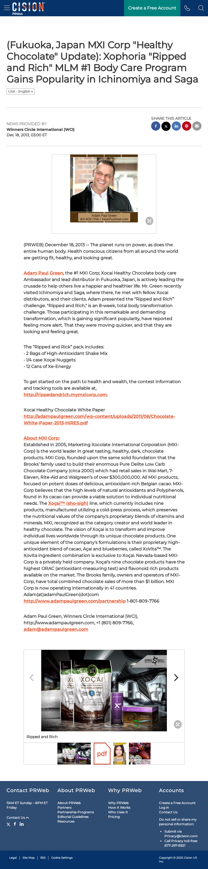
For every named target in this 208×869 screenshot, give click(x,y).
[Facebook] (14, 824)
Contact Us (17, 818)
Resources (65, 821)
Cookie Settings (62, 857)
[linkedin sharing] (176, 126)
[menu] (7, 8)
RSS (43, 857)
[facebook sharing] (155, 126)
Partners (64, 807)
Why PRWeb (118, 803)
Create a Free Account (177, 803)
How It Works (119, 807)
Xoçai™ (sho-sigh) (68, 503)
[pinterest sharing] (186, 126)
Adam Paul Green (43, 273)
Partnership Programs (75, 812)
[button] (201, 8)
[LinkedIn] (21, 824)
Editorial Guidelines (73, 817)
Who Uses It (118, 812)
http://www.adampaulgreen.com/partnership (75, 601)
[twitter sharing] (166, 127)
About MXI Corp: (42, 438)
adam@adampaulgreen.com (56, 629)
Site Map (28, 857)
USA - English (20, 91)
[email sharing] (197, 126)
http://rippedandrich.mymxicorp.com (65, 394)
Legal (13, 857)
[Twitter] (9, 824)
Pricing (114, 817)
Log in (164, 807)
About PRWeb (69, 803)
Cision (188, 857)
